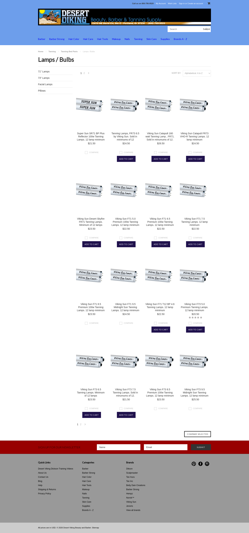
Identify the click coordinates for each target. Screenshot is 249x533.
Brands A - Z (180, 38)
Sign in (182, 3)
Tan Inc (129, 481)
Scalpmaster (132, 473)
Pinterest (194, 464)
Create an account (195, 3)
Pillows (42, 90)
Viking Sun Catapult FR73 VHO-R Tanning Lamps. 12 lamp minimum (194, 136)
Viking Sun (131, 502)
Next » (85, 425)
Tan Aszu (130, 477)
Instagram (207, 464)
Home (40, 51)
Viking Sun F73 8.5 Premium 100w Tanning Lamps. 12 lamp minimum (160, 392)
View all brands (133, 510)
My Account (161, 3)
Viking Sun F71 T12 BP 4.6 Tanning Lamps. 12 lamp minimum (159, 307)
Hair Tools (102, 38)
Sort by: (176, 73)
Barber (41, 38)
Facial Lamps (45, 84)
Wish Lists (172, 3)
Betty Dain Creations (135, 485)
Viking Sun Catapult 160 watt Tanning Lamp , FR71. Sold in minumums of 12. (159, 136)
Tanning (138, 38)
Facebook (200, 464)
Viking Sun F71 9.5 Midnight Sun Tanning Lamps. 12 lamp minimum (125, 307)
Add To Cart (126, 159)
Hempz (129, 493)
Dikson (129, 469)
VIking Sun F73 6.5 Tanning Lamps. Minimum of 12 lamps (91, 392)
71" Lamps (43, 71)
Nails (127, 38)
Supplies (165, 38)
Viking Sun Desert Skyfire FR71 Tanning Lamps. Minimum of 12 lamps (90, 221)
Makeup (116, 38)
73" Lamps (43, 78)
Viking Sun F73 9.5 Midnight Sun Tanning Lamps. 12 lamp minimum (194, 392)
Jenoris (129, 506)
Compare (94, 152)
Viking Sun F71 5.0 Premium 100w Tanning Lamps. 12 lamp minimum (125, 221)
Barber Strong (56, 38)
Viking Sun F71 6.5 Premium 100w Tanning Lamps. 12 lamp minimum (160, 221)
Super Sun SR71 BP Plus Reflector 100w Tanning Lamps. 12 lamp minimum (91, 136)
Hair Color (73, 38)
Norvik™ (130, 498)
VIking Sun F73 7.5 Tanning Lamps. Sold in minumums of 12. (125, 392)
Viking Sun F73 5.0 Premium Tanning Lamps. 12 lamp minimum (194, 307)
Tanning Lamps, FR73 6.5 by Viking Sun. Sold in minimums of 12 (125, 136)
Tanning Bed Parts (69, 51)
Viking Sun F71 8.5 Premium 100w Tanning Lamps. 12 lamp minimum (91, 307)
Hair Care (88, 38)
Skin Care (151, 38)
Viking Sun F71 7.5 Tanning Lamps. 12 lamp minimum (194, 221)
